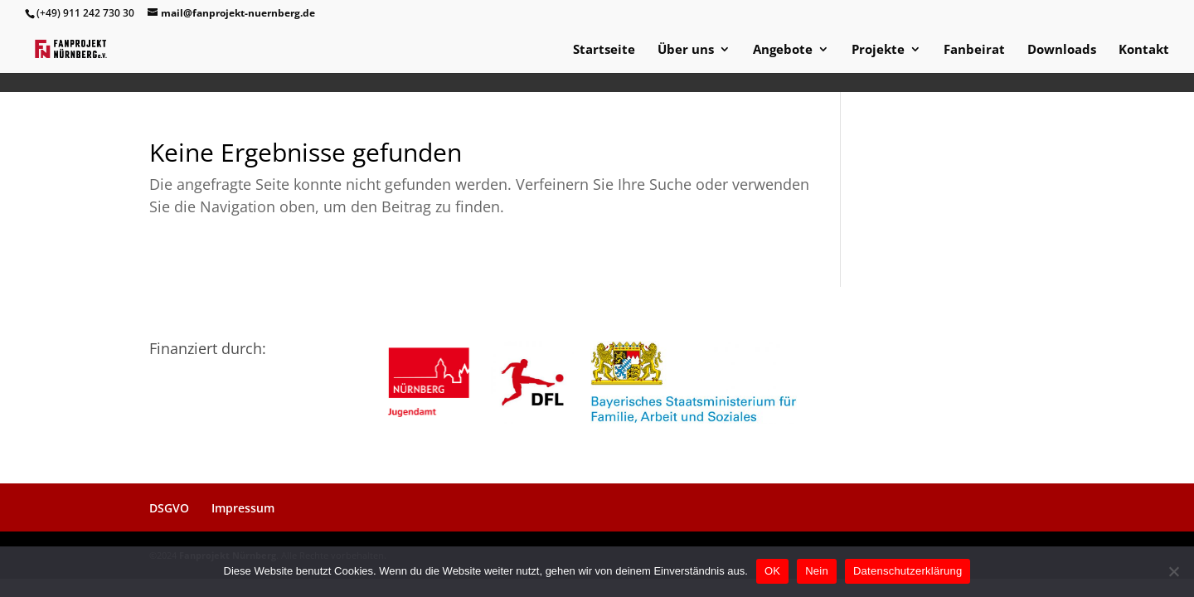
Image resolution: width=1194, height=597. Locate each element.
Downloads (1061, 50)
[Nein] (1173, 571)
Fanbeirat (974, 50)
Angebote (783, 50)
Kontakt (1144, 50)
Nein (816, 571)
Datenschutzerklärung (907, 571)
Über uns (686, 50)
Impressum (242, 508)
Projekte (878, 50)
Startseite (604, 50)
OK (772, 571)
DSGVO (169, 508)
